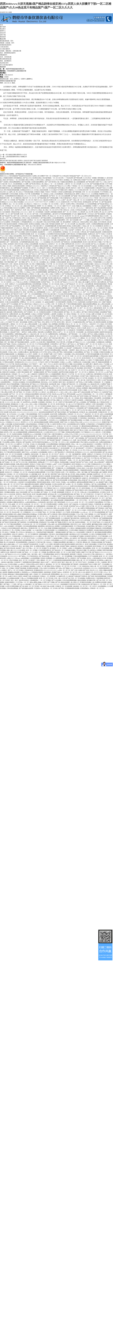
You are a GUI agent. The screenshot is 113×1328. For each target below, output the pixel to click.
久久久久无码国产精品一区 (40, 512)
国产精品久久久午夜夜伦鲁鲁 (39, 384)
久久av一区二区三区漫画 (100, 228)
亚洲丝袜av (100, 260)
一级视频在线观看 (60, 532)
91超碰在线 (73, 546)
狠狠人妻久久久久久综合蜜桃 (16, 550)
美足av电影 (62, 368)
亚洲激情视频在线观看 (73, 326)
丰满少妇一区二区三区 (64, 426)
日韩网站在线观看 (16, 456)
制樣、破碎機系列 (5, 61)
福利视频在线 (5, 330)
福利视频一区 (21, 320)
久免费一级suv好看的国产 (97, 462)
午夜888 (47, 192)
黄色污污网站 (81, 286)
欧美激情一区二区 (56, 548)
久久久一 (49, 292)
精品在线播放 (82, 580)
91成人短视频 (42, 324)
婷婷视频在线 (31, 206)
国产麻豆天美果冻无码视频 (90, 312)
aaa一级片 (10, 496)
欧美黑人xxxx (11, 282)
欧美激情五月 (71, 382)
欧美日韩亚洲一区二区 (92, 496)
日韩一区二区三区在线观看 (90, 192)
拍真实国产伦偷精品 (90, 246)
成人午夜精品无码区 (103, 402)
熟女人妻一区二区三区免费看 (48, 236)
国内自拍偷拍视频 (94, 318)
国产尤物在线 (46, 370)
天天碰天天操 (87, 348)
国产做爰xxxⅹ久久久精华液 (32, 340)
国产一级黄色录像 (12, 242)
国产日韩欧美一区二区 (31, 312)
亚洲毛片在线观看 (44, 476)
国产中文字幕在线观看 (79, 320)
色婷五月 (74, 188)
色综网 (68, 188)
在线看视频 (44, 498)
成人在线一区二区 (81, 296)
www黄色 (69, 362)
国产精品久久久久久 (79, 342)
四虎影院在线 (89, 330)
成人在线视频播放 (85, 206)
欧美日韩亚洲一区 (88, 358)
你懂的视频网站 (26, 390)
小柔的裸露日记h (100, 326)
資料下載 (3, 35)
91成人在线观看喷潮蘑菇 (40, 272)
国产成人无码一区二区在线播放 (75, 578)
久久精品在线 (48, 508)
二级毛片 (63, 204)
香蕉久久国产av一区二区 (61, 332)
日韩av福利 (51, 524)
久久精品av (27, 272)
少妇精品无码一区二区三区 (25, 344)
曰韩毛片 (21, 238)
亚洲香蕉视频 (14, 586)
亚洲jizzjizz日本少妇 (95, 428)
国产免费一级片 (12, 360)
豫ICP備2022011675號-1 (59, 162)
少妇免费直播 (58, 194)
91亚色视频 (9, 424)
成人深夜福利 (24, 566)
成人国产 (70, 200)
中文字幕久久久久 (6, 390)
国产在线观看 (107, 428)
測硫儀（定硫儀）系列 (7, 43)
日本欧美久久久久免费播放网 (58, 420)
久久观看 (54, 240)
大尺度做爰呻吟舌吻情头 (103, 424)
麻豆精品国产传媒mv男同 (64, 252)
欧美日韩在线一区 (62, 404)
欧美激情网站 (18, 236)
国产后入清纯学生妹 (25, 304)
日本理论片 (37, 258)
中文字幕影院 (31, 448)
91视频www (16, 280)
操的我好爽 (53, 384)
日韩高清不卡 (99, 406)
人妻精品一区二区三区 (16, 324)
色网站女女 (76, 222)
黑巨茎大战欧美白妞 (54, 278)
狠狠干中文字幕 (86, 552)
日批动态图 (10, 376)
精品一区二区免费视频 (63, 366)
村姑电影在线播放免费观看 (37, 472)
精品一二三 (39, 242)
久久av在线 (82, 444)
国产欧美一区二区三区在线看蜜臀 (60, 196)
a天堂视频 (31, 290)
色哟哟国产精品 (53, 270)
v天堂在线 (5, 336)
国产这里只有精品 (83, 396)
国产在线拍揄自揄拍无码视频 (14, 516)
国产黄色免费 (78, 178)
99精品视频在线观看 (84, 316)
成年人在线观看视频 (106, 414)
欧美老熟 (60, 184)
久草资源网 (17, 400)
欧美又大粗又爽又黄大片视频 (92, 242)
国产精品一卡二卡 (28, 552)
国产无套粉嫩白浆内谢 (97, 184)
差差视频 (90, 474)
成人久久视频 (12, 370)
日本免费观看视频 (52, 444)
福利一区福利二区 (35, 574)
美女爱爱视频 (17, 184)
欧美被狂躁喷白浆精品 (64, 226)
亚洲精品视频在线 (52, 368)
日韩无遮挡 (103, 408)
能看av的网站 (32, 332)
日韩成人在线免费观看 (31, 244)
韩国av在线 (108, 278)
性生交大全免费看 (19, 208)
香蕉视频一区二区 (69, 306)
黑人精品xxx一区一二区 (49, 184)
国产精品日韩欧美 (14, 296)
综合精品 (3, 360)
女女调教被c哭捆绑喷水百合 (100, 194)
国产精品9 (104, 466)
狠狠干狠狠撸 (106, 302)
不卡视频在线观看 (98, 360)
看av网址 (60, 272)
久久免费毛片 (18, 444)
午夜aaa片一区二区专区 (77, 278)
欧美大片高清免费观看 (105, 328)
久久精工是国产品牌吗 (73, 552)
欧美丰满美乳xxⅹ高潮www (50, 346)
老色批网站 (91, 538)
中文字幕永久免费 (16, 230)
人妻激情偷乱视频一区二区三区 (94, 400)
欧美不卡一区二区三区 (78, 370)
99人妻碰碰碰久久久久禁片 (23, 354)
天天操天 (41, 362)
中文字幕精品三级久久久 (51, 488)
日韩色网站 (71, 280)
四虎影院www (26, 572)
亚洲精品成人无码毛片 (23, 346)
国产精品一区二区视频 (91, 352)
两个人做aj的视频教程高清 (54, 298)
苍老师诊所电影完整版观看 (45, 532)
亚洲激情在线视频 (9, 464)
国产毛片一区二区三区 (16, 394)
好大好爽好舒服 (37, 318)
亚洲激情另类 (105, 196)
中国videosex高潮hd (22, 282)
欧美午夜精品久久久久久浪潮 (81, 464)
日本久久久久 (47, 510)
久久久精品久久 (38, 496)
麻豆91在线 (16, 390)
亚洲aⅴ (46, 228)
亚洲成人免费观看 (82, 388)
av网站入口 (10, 558)
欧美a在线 (12, 412)
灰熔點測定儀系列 (5, 45)
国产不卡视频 (50, 458)
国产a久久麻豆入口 (52, 380)
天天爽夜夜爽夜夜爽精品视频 (98, 486)
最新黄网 (46, 230)
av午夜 (34, 248)
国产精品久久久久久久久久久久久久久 (47, 584)
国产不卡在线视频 (12, 304)
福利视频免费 (33, 476)
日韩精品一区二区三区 (12, 206)
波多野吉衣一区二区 (102, 240)
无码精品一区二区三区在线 (71, 232)
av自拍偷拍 (55, 378)
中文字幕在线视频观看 (25, 460)
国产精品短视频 (93, 472)
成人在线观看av (35, 500)
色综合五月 (9, 472)
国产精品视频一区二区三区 (24, 200)
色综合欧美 (67, 436)
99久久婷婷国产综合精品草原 (29, 544)
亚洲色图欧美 (27, 366)
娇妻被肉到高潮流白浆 (35, 432)
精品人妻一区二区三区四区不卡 (60, 336)
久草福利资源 (90, 424)
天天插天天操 (46, 434)
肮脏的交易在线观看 (18, 186)
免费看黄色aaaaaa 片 (48, 428)
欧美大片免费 (81, 328)
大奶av (105, 182)
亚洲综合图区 (76, 226)
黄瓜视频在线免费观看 (85, 416)
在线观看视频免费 (51, 226)
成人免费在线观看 (95, 430)
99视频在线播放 (40, 264)
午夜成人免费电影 (83, 196)
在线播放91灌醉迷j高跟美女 (15, 502)
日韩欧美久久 (37, 366)
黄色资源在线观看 (76, 266)
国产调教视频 (91, 402)
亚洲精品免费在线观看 (70, 254)
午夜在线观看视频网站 (80, 556)
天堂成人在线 (108, 236)
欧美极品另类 (91, 580)
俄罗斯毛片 (18, 210)
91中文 (31, 422)
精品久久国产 (45, 562)
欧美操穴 (59, 512)
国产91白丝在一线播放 (60, 292)
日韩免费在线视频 (28, 230)
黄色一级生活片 (67, 322)
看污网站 (47, 566)
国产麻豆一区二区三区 (94, 306)
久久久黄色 (78, 190)
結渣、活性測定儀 (5, 57)
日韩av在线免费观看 (31, 430)
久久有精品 (11, 478)
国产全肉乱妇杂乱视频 (101, 200)
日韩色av (50, 290)
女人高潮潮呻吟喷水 (62, 530)
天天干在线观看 (93, 556)
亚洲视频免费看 (60, 220)
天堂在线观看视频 (45, 214)
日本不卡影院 (57, 354)
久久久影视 (49, 544)
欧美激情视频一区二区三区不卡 (33, 540)
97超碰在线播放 (58, 538)
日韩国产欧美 (13, 336)
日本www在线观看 (25, 486)
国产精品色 (94, 350)
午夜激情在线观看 (63, 430)
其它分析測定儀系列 (6, 65)
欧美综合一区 (37, 240)
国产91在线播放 (57, 580)
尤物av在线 (44, 224)
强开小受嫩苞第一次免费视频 (73, 264)
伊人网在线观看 (40, 444)
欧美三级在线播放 (91, 544)
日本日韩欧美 (102, 222)
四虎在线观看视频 (100, 576)
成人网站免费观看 (25, 314)
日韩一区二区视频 (9, 200)
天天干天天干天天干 (41, 202)
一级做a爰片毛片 (55, 238)
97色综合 (13, 344)
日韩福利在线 (28, 570)
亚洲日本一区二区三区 (72, 492)
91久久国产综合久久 (31, 254)
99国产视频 (63, 406)
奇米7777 (71, 288)
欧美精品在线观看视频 (67, 346)
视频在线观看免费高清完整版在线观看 (101, 388)
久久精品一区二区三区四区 (50, 204)
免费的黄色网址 (36, 286)
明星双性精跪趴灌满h (23, 276)
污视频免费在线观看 (86, 470)
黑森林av (71, 190)
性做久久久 (37, 204)
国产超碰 (74, 196)
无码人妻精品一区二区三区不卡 (33, 508)
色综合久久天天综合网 (102, 264)
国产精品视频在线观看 (55, 254)
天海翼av (64, 482)
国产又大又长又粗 (22, 462)
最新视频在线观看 (53, 438)
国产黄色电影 (73, 334)
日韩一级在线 (13, 264)
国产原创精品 (100, 508)
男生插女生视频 (82, 550)
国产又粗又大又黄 (48, 258)
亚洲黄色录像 (55, 260)
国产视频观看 (29, 350)
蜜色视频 (57, 520)
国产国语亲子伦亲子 (17, 294)
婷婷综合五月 (45, 450)
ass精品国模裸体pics (31, 502)
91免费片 (103, 540)
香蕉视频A (23, 296)
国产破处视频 (42, 198)
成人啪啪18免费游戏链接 (25, 510)
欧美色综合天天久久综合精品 (68, 416)
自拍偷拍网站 (74, 260)
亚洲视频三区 (12, 238)
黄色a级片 (40, 358)
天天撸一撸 (87, 476)
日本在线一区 (76, 426)
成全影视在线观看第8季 (72, 218)
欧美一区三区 (23, 560)
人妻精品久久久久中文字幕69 (53, 180)
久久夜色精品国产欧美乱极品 (55, 188)
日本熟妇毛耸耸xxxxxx (102, 320)
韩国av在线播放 (15, 330)
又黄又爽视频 (106, 432)
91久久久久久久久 (95, 422)
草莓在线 (19, 442)
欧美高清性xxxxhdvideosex (76, 310)
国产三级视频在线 (78, 300)
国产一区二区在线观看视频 (33, 294)
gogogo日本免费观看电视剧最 (89, 216)
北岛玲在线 (24, 216)
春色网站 (110, 544)
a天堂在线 (64, 476)
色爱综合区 (92, 234)
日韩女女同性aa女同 (32, 564)
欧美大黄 (60, 436)
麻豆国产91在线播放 (32, 246)
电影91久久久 (38, 200)
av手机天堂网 (15, 252)
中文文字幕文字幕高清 (53, 472)
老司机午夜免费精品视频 (53, 350)
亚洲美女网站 (42, 514)
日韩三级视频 (88, 514)
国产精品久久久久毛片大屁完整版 (80, 520)
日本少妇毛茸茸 (55, 242)
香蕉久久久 (14, 234)
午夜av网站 (4, 392)
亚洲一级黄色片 (10, 284)
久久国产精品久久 (70, 408)
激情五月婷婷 (34, 280)
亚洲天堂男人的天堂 (30, 518)
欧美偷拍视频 (72, 480)
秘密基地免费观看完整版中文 (86, 482)
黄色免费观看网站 (15, 182)
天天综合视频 (33, 416)
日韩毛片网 (103, 426)
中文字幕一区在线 (29, 444)
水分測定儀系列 (5, 49)
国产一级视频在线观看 (37, 372)
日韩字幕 (103, 254)
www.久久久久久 (38, 300)
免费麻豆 (5, 204)
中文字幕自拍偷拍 (41, 466)
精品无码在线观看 (96, 452)
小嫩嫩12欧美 (16, 250)
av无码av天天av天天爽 (71, 434)
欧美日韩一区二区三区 (90, 190)
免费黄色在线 (90, 578)
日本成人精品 (22, 326)
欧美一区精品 (18, 396)
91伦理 (108, 234)
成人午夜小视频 (91, 230)
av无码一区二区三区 (102, 510)
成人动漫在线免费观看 (29, 358)
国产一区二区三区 (92, 344)
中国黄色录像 (24, 384)
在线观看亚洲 (13, 328)
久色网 (88, 224)
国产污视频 (51, 582)
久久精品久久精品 (93, 540)
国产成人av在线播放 (80, 402)
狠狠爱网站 (41, 526)
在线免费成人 (79, 340)
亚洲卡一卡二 (32, 296)
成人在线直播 (82, 540)
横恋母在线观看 (101, 322)
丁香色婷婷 (8, 468)
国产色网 (91, 576)
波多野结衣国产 (39, 350)
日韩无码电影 (75, 376)
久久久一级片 (41, 188)
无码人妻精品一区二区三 (44, 560)
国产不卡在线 (100, 234)
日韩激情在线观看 (37, 572)
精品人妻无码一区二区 (83, 248)
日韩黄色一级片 (80, 230)
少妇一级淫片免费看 (84, 524)
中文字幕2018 (107, 242)
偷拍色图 (10, 312)
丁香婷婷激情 (60, 428)
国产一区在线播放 (104, 564)
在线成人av (105, 274)
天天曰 (75, 302)
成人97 (45, 306)
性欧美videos (56, 394)
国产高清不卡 (63, 270)
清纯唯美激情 (32, 462)
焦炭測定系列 (4, 63)
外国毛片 (106, 252)
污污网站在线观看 (57, 312)
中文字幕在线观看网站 (22, 376)
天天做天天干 (99, 494)
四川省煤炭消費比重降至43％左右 (16, 154)
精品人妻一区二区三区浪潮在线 (54, 398)
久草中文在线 (39, 180)
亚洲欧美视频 (12, 316)
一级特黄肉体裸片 (30, 396)
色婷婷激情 (81, 302)
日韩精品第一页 (98, 382)
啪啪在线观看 (44, 246)
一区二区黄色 (82, 334)
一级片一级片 (42, 364)
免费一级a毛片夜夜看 (80, 440)
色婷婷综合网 (84, 518)
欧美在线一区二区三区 (31, 504)
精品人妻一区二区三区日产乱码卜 (94, 298)
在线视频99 (42, 402)
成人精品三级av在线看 (47, 586)
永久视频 (86, 420)
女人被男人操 (11, 192)
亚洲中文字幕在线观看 (66, 402)
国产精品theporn (101, 296)
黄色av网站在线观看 (39, 460)
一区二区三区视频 (45, 580)
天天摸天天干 (8, 540)
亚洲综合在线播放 (34, 224)
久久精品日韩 (13, 546)
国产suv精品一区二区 (70, 484)
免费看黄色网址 (53, 334)
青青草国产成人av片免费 (77, 506)
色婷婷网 (55, 328)
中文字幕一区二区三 (101, 330)
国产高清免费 (15, 214)
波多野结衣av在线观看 (30, 402)
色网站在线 (76, 180)
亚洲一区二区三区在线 (74, 240)
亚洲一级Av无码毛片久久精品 (32, 210)
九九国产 (42, 544)
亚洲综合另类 (42, 416)
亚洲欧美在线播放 (86, 582)
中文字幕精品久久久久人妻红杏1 (91, 432)
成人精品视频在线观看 (88, 436)
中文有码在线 (16, 458)
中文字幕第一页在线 (80, 318)
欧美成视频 (55, 540)
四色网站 (69, 302)
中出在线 (60, 294)
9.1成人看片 (42, 250)
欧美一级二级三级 (44, 474)
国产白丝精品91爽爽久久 (88, 446)
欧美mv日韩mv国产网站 (55, 352)
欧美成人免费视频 (86, 366)
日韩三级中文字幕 (100, 218)
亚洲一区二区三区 (70, 268)
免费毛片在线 (5, 552)
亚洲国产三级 (60, 496)
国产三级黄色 (4, 182)
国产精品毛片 (87, 386)
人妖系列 (33, 342)
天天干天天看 (98, 572)
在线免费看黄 (6, 534)
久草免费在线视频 (59, 326)
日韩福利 (51, 186)
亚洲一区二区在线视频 (36, 212)
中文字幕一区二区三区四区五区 (66, 388)
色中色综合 (10, 180)
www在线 (28, 316)
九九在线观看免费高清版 (24, 284)
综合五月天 (36, 498)
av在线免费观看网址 (58, 218)
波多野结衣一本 (43, 418)
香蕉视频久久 (102, 178)
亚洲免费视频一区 (37, 194)
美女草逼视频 (62, 280)
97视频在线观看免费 (6, 228)
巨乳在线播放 (95, 254)
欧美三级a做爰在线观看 (39, 494)
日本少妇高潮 (86, 244)
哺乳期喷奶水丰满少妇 (101, 374)
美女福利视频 (46, 178)
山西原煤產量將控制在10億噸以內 (16, 156)
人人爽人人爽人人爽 (31, 368)
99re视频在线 (17, 198)
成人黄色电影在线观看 (92, 332)
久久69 (80, 450)
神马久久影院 (17, 576)
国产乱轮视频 (81, 558)
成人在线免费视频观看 (30, 298)
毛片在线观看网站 (8, 334)
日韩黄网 (107, 476)
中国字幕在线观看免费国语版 (53, 358)
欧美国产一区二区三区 (26, 406)
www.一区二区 (56, 286)
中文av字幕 (80, 514)
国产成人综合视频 (34, 492)
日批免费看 (97, 398)
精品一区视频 (61, 384)
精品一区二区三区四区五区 (21, 260)
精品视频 (80, 368)
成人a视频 (23, 206)
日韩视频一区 (86, 256)
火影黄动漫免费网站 (37, 182)
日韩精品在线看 (23, 224)
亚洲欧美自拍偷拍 (37, 398)
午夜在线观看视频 (31, 414)
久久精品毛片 (52, 498)
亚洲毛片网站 (70, 204)
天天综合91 (91, 214)
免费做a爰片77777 (43, 462)
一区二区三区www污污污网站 (23, 496)
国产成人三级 (55, 256)
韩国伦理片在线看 (16, 552)
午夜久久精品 (108, 258)
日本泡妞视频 (79, 246)
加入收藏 (9, 12)
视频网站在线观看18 (14, 572)
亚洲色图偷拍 (84, 588)
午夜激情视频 (97, 262)
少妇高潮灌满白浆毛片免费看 (76, 424)
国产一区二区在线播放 (16, 438)
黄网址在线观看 (14, 380)
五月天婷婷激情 (45, 256)
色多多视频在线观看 (62, 534)
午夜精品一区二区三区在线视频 (82, 186)
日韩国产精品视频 (15, 378)
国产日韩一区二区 (14, 428)
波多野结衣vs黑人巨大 (105, 310)
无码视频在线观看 (101, 534)
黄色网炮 (36, 236)
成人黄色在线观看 (85, 460)
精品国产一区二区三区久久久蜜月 (32, 408)
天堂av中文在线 (28, 440)
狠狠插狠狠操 (45, 208)
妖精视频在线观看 (56, 212)
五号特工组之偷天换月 (49, 294)
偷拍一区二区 (76, 488)
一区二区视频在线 (14, 446)
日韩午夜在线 (12, 320)
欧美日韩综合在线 (27, 240)
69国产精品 (71, 256)
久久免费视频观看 (42, 196)
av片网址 (48, 304)
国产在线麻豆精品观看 (94, 232)
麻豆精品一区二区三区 (53, 564)
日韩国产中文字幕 (87, 180)
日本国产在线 (84, 376)
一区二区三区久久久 (94, 500)
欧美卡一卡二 (64, 454)
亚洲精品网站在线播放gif (29, 514)
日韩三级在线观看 (98, 404)
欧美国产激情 (32, 478)
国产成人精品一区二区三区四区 (30, 586)
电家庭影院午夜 (61, 330)
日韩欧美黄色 (11, 272)
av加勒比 (102, 440)
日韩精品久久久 (46, 308)
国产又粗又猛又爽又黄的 (57, 338)
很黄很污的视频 (104, 300)
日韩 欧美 (52, 534)
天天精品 (22, 336)
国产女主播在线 (53, 514)
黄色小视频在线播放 (86, 398)
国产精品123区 (90, 322)
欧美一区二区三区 (26, 214)
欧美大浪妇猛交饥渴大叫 (93, 490)
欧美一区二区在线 (80, 288)
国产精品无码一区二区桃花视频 (77, 384)
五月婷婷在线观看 (49, 530)
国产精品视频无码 (76, 478)
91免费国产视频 (105, 384)
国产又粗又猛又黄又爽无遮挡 (94, 438)
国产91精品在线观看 (41, 266)
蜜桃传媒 (11, 574)
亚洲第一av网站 (67, 548)
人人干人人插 (25, 374)
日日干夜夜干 (33, 364)
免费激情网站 (62, 414)
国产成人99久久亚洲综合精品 (32, 178)
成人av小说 (69, 466)
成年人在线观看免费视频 (63, 458)
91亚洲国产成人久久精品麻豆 (62, 320)
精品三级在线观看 (22, 492)
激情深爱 (73, 554)
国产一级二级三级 (66, 276)
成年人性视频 (65, 260)
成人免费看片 (56, 526)
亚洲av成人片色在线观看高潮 (89, 492)
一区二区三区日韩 (58, 178)
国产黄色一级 (33, 520)
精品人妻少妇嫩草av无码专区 (87, 282)
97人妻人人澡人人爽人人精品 (44, 274)
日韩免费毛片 (54, 344)
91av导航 (71, 228)
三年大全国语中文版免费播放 (94, 502)
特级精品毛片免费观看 (86, 530)
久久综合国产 (68, 348)
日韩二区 (67, 398)
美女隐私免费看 (15, 240)
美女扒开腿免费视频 (13, 384)
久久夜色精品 (17, 298)
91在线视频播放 (42, 452)
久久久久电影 (81, 510)
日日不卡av (13, 510)
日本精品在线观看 (27, 410)
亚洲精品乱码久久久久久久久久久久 (26, 362)
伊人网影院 (13, 506)
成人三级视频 (51, 262)
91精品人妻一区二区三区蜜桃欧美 (92, 226)
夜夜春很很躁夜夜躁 (100, 284)
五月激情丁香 (10, 322)
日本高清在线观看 (18, 518)
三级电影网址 (49, 520)
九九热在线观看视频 (34, 216)
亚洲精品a (68, 490)
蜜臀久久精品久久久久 (83, 194)
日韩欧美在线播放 (105, 352)
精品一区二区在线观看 (74, 386)
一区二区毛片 (99, 394)
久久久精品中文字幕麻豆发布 (58, 190)
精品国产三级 (20, 548)
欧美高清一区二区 (64, 360)
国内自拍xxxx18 (44, 238)
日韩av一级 (74, 444)
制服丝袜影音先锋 (48, 220)
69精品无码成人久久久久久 (19, 212)
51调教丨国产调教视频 (33, 208)
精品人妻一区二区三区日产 (50, 454)
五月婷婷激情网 (61, 302)
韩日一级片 (14, 580)
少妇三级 (71, 522)
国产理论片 (63, 344)
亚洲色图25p (85, 428)
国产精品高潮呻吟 (93, 440)
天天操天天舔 (26, 398)
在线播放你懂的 (89, 264)
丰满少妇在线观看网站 (12, 302)
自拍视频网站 (102, 586)
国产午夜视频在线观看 (92, 408)
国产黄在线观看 (100, 214)
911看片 (44, 536)
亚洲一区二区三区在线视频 (100, 548)
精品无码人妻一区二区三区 (39, 334)
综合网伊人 (68, 290)
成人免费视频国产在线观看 (19, 188)
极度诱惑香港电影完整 (44, 296)
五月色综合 (13, 414)
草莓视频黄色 (60, 316)
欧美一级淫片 (38, 436)
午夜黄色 (80, 554)
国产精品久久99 (96, 392)
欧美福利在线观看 (19, 424)
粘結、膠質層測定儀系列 (8, 53)
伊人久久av (80, 208)
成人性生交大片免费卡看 (105, 238)
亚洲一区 (76, 308)
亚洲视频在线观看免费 (59, 528)
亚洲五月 (65, 522)
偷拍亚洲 (15, 356)
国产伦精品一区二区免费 (49, 492)
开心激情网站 (86, 266)
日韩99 (22, 252)
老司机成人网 (52, 494)
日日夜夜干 (48, 538)
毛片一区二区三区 (64, 356)
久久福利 (89, 360)
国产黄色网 (16, 426)
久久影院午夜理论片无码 (58, 424)
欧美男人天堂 (8, 432)
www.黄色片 (6, 398)
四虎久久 (51, 452)
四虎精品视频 (99, 370)
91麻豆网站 (39, 530)
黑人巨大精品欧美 (52, 456)
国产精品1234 (71, 532)
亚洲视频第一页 (33, 446)
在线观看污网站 (7, 448)
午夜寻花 (106, 444)
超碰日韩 (3, 312)
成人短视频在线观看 (57, 500)
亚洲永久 (32, 464)
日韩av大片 (56, 556)
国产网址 (62, 588)
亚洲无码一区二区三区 (70, 572)
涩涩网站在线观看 (16, 340)
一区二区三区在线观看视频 (96, 512)
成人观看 (50, 392)
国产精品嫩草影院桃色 (80, 272)
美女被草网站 (90, 526)
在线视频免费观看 (77, 242)
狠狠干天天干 (67, 206)
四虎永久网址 (83, 260)
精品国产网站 (53, 280)
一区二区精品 (75, 398)
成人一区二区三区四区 (16, 204)
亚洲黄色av (87, 484)
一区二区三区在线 (9, 508)
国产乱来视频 (97, 410)
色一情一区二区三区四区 (34, 306)
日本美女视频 (13, 194)
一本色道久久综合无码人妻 (50, 410)
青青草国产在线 (56, 474)
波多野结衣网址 (87, 262)
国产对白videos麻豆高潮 (103, 268)
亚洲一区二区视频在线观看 (86, 188)
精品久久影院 (53, 246)
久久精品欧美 (71, 330)
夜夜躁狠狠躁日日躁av (15, 310)
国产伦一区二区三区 (32, 262)
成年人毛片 (6, 230)
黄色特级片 (55, 318)
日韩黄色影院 (15, 222)
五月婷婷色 (3, 450)
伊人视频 (12, 418)
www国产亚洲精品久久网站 (101, 186)
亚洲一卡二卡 (86, 236)
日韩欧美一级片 (13, 348)
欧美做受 (62, 246)
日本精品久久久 (72, 540)
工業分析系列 (4, 47)
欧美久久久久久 (103, 344)
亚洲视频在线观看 (74, 406)
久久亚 (63, 578)
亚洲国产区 (45, 548)
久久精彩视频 (33, 474)
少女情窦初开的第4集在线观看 (56, 234)
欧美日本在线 (19, 244)
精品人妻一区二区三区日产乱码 (14, 484)
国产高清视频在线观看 (53, 518)
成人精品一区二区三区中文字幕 (53, 210)
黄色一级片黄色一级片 (7, 210)
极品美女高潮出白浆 (50, 200)
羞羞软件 (32, 268)
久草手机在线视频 (42, 278)
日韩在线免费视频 (12, 588)
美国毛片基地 (4, 318)
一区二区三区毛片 (71, 338)
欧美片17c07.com (92, 328)
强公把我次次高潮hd (48, 366)
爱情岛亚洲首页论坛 (44, 378)
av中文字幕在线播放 (98, 256)
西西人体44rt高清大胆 (60, 508)
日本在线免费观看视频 (33, 382)
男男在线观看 (71, 394)
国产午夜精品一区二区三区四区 (87, 238)
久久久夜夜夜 (40, 380)
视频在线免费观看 (104, 362)
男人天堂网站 (16, 530)
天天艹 (5, 320)
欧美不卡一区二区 (65, 438)
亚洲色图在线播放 (47, 340)
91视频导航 (65, 278)
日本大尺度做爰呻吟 (64, 464)
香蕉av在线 (89, 290)
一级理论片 (24, 332)
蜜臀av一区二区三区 (19, 448)
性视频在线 (98, 528)
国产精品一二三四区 (10, 584)
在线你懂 (64, 350)
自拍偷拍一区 (39, 302)
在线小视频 (75, 206)
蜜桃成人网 (86, 542)
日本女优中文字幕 (89, 554)
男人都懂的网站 (39, 490)
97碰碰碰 (107, 382)
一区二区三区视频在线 (87, 270)
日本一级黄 (25, 226)
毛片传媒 (53, 512)
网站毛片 (65, 374)
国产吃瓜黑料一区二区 (26, 348)
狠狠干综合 (67, 358)
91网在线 (83, 232)
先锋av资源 (81, 480)
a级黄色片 (5, 520)
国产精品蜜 (74, 564)
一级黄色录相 (88, 208)
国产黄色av (79, 382)
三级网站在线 (77, 362)
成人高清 (87, 340)
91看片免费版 (88, 382)
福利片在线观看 (75, 428)
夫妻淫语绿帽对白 (57, 434)
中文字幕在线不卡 (84, 254)
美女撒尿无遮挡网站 (15, 366)
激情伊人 (73, 238)
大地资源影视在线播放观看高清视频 (48, 310)
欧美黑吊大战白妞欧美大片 (51, 448)
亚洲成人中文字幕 (25, 194)
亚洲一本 (32, 546)
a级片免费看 (103, 472)
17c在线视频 (67, 354)
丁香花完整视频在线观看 (74, 304)
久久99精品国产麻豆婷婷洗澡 (70, 518)
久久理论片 (106, 250)
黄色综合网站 (84, 222)
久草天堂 (34, 392)
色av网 (20, 388)
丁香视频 (40, 400)
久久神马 (91, 534)
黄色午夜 (64, 474)
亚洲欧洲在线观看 (29, 438)
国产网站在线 (82, 538)
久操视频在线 (100, 342)
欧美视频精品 (18, 178)
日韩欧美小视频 (39, 192)
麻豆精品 (9, 306)
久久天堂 (90, 210)
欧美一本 (10, 198)
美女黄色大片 (6, 530)
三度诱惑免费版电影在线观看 (100, 224)
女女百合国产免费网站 (23, 418)
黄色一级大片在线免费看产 (92, 274)
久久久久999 (9, 402)
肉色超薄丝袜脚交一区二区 (40, 390)
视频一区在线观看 (14, 300)
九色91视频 (47, 528)
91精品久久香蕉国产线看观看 (40, 314)
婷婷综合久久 (99, 554)
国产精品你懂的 (13, 406)
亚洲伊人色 (17, 290)
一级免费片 (71, 350)
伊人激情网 (42, 426)
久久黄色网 (81, 212)
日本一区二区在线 (71, 316)
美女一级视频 (92, 178)
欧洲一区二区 (103, 556)
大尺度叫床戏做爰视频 (92, 354)
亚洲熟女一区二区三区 (34, 220)
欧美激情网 (29, 506)
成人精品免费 (80, 224)
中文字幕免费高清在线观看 (12, 452)
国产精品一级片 (101, 436)
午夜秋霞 (54, 192)
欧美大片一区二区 (41, 290)
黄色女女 (66, 210)
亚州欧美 (82, 412)
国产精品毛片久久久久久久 (61, 486)
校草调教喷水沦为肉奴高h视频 (61, 300)
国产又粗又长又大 (21, 478)
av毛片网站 (19, 272)
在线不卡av (99, 182)
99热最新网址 (34, 580)
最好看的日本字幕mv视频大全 (41, 386)
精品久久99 (55, 406)
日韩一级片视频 (9, 342)
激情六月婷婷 (106, 410)
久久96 (58, 202)
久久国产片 (63, 386)
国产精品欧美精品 (103, 204)
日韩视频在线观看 (35, 282)
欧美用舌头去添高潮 (8, 258)
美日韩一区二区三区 (88, 240)
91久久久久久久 (13, 556)
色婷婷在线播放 (17, 434)
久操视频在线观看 (80, 528)
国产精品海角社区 (8, 338)
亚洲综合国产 (76, 436)
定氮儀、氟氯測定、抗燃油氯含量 (10, 51)
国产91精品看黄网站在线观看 (103, 208)
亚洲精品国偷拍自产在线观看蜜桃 (24, 278)
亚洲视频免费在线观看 (72, 588)
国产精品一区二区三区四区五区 (84, 494)
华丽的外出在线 (94, 376)
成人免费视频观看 (40, 292)
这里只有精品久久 (78, 458)
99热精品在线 (20, 488)
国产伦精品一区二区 (8, 462)
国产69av (16, 266)
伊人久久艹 (81, 414)
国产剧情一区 (96, 202)
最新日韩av (24, 528)
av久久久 (86, 422)
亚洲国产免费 (48, 354)
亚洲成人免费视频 (46, 558)
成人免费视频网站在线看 (81, 252)
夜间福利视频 (55, 476)
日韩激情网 (80, 408)
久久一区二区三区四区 (11, 486)
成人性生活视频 (82, 250)
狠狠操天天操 (27, 370)
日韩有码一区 (72, 414)
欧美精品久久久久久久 (82, 452)
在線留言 (39, 160)
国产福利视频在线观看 (26, 588)
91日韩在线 (40, 538)
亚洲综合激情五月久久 (42, 336)
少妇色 (72, 210)
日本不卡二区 (24, 280)
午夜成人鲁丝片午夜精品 (44, 464)
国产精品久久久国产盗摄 (103, 526)
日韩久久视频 (6, 186)
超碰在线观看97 (50, 302)
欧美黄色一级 (4, 414)
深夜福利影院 (98, 308)
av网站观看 (99, 286)
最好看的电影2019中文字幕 (38, 352)
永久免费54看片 (88, 364)
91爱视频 (107, 394)
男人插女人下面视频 (8, 532)
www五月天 (63, 540)
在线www (63, 284)
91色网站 (61, 504)
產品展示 (3, 29)
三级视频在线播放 (70, 550)
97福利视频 (99, 578)
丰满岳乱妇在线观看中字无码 (68, 456)
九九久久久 (95, 520)
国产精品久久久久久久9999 (104, 390)
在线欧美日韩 (65, 202)
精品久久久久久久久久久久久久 (83, 198)
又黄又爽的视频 (9, 262)
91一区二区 (73, 410)
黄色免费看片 (67, 222)
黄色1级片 (7, 480)
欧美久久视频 (82, 390)
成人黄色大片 (75, 582)
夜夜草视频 (63, 228)
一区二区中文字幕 (81, 500)
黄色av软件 (26, 388)
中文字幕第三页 (17, 256)
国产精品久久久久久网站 (63, 186)
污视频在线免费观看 (66, 182)
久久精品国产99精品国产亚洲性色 (93, 294)
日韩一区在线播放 (43, 376)
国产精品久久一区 (96, 584)
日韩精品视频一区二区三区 (47, 404)
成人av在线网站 (41, 438)
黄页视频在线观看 (34, 356)
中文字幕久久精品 (79, 290)
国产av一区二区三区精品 (16, 570)
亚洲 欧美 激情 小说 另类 (27, 264)
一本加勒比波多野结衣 (30, 270)
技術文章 (3, 33)
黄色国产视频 (64, 546)
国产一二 (71, 340)
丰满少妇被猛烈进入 (65, 198)
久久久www (69, 502)
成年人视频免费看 (9, 276)
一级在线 (3, 304)
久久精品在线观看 (59, 510)
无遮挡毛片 (44, 186)
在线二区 (51, 466)
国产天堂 (87, 458)
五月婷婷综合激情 (101, 538)
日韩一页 (54, 304)
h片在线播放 (75, 336)
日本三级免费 (15, 566)
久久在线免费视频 (91, 204)
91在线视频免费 (54, 230)
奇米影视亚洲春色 (104, 190)
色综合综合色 (78, 568)
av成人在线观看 (67, 308)
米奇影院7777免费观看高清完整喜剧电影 (27, 562)
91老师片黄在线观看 (22, 372)
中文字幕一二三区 (68, 258)
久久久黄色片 (42, 392)
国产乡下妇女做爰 (16, 270)
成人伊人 (105, 212)
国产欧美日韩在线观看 (60, 480)
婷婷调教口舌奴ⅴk (64, 324)
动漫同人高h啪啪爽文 (48, 388)
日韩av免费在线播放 (29, 310)
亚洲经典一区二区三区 (32, 470)
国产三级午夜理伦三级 (52, 182)
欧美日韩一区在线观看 (76, 332)
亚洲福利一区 (91, 288)
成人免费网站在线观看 (99, 582)
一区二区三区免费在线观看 (48, 504)
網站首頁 (3, 160)
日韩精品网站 (16, 536)
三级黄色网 (50, 250)
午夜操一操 (97, 198)
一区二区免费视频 (67, 556)
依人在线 (107, 270)
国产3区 (87, 480)
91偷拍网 (47, 212)
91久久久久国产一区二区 (8, 268)
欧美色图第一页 (16, 358)
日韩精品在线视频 (97, 542)
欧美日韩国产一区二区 (91, 300)
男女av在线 (79, 422)
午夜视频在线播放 (9, 492)
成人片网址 (3, 244)
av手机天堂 (55, 386)
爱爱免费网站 (55, 574)
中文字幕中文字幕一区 (9, 326)
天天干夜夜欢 (105, 220)
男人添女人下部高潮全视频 (24, 192)
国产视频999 (81, 344)
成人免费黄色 (71, 482)
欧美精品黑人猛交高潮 (45, 502)
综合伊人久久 (94, 570)
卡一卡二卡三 (97, 346)
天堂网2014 (58, 274)
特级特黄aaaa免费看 (50, 436)
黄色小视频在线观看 (105, 570)
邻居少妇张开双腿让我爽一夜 (53, 222)
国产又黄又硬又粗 (22, 416)
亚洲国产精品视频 (81, 306)
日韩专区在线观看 (66, 488)
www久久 (66, 298)
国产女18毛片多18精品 (85, 410)
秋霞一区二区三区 (76, 356)
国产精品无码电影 (60, 412)
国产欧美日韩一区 (103, 338)
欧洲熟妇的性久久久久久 (92, 466)
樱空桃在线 (3, 238)
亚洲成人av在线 (49, 194)
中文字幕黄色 (104, 192)
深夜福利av (63, 310)
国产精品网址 (27, 442)
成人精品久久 (28, 204)
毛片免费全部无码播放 (68, 250)
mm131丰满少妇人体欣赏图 (15, 466)
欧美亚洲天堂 (4, 314)
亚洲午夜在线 (70, 234)
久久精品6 (71, 422)
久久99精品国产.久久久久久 (103, 358)
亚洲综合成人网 (71, 368)
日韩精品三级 (9, 476)
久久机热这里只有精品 (86, 504)
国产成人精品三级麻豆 (25, 360)
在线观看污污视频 (99, 470)
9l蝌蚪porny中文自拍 (50, 408)
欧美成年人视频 (19, 430)
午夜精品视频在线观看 (21, 574)
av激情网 (53, 314)
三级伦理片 (92, 324)
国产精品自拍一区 (58, 550)
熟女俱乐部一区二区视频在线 (21, 512)
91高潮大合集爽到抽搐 (64, 192)
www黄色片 (21, 564)
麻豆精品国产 (80, 448)
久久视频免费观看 (55, 374)
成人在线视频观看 (79, 182)
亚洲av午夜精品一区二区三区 (76, 314)
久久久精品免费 (38, 222)
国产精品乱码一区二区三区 (75, 284)
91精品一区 (40, 566)
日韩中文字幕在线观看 (52, 362)
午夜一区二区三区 (18, 350)
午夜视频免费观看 (98, 476)
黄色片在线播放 (19, 202)
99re (88, 384)
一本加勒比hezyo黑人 (88, 326)
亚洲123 (20, 370)
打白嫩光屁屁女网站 (79, 322)
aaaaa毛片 (79, 394)
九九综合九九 (18, 228)
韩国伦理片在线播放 (8, 372)
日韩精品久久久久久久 (33, 186)
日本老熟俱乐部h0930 (18, 470)
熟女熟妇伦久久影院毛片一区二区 (50, 244)
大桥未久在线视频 (22, 268)
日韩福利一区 (16, 374)
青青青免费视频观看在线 (75, 476)
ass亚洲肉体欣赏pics (19, 306)
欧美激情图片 (45, 500)
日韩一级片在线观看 (72, 220)
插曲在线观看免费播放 (90, 304)
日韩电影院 (3, 556)
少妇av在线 (46, 240)
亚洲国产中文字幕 (104, 386)
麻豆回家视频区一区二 (42, 268)
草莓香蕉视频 (96, 336)
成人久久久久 (65, 574)
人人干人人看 (37, 338)
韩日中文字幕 (27, 236)
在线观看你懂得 (95, 220)
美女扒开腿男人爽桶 (100, 468)
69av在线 (39, 342)
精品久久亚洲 (104, 216)
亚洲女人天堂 (9, 420)
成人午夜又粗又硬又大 (37, 226)
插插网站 (33, 566)
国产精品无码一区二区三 (97, 498)
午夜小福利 (90, 320)
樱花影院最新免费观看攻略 (90, 426)
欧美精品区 (36, 576)
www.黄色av (92, 260)
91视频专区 (34, 374)
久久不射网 (66, 512)
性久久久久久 (40, 458)
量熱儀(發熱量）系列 (6, 41)
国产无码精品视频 (68, 274)
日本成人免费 (90, 314)
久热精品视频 (86, 362)
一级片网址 (88, 310)
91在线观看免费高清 (26, 436)
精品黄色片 (90, 444)
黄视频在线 (14, 404)
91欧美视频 (41, 368)
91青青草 (78, 256)
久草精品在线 (103, 356)
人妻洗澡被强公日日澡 (99, 558)
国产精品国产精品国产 (54, 440)
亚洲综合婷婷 (17, 540)
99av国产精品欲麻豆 (6, 290)
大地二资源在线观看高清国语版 (88, 456)
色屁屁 (17, 476)
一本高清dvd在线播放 (18, 382)
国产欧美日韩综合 (35, 184)
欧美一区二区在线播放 (38, 234)
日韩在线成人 (79, 274)
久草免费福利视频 (48, 554)
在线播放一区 (61, 314)
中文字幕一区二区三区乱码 (55, 264)
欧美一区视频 (70, 296)
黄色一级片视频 (82, 472)
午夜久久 (101, 340)
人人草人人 (91, 390)
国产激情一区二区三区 (69, 286)
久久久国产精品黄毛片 (101, 514)
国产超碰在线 (104, 416)
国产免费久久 (37, 428)
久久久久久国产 (60, 466)
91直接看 (41, 520)
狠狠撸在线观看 (95, 196)
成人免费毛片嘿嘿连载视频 (86, 508)
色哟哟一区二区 (42, 206)
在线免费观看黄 (108, 378)
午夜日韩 (79, 542)
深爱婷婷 (8, 518)
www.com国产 (61, 200)
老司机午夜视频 (16, 398)
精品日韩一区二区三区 (59, 516)
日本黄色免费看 (37, 316)
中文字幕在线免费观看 (42, 344)
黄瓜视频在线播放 (52, 460)
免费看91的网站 (55, 208)
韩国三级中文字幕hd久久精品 (79, 430)
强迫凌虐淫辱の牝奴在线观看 (82, 276)
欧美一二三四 (90, 268)
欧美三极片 (61, 562)
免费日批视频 (41, 478)
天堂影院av (37, 588)
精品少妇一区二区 (6, 434)
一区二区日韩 (55, 282)
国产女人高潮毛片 (71, 558)
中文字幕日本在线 (76, 202)
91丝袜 (15, 468)
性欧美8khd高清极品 (21, 364)
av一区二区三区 (76, 358)
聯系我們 (3, 37)
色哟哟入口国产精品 (34, 322)
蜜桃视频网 (61, 492)
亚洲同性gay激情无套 (81, 258)
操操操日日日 (68, 272)
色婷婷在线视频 (80, 522)
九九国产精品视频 (107, 380)
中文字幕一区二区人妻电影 (83, 346)
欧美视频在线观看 (67, 526)
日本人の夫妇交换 (9, 494)
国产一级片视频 (20, 262)
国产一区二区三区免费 (68, 224)
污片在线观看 (47, 318)
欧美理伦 (95, 386)
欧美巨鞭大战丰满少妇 (32, 252)
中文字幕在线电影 (80, 526)
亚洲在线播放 (75, 512)
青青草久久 (24, 422)
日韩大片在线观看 (23, 468)
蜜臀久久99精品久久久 (31, 238)
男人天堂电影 (104, 376)
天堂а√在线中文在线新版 (47, 568)
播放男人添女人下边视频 (102, 364)
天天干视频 (61, 432)
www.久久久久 (14, 318)
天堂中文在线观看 (43, 414)
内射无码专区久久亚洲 (93, 380)
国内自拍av (44, 382)
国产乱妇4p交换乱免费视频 (59, 288)
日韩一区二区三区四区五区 (51, 276)
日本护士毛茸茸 (54, 228)
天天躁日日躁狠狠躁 (55, 418)
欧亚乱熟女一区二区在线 (50, 588)
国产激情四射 (22, 522)
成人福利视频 (106, 504)
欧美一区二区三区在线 (46, 578)
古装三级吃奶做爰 (59, 502)
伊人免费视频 (5, 240)
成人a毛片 (3, 466)
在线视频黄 (3, 368)
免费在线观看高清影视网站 (29, 330)
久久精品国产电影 (104, 206)
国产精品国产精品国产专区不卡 (40, 288)
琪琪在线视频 (8, 208)
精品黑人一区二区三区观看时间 (28, 534)
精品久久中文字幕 (81, 378)
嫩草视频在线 (52, 272)
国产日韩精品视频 (53, 198)
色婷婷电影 (47, 572)
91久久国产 (4, 438)
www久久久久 (20, 490)
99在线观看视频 (30, 466)
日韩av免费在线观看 (62, 478)
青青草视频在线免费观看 (66, 498)
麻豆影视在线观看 (36, 276)
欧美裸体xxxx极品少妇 (104, 560)
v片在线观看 (24, 426)
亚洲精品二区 (68, 180)
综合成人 (49, 542)
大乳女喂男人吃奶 (19, 246)
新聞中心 (3, 31)
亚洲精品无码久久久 (26, 190)
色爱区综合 (90, 374)
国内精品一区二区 (52, 402)
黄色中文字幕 (64, 378)
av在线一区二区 (79, 502)
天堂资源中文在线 (63, 266)
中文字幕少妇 (95, 458)
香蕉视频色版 (42, 270)
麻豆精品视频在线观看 (41, 422)
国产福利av (22, 556)
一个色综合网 (68, 178)
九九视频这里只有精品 (44, 248)
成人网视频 (11, 490)
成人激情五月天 (88, 572)
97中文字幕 (105, 454)
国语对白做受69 (59, 290)
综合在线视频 (77, 364)
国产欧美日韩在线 (9, 548)
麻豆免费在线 (102, 282)
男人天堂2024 (87, 450)
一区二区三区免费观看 (30, 456)
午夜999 (24, 378)
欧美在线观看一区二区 (68, 448)
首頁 (1, 25)
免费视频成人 (63, 334)
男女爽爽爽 (91, 296)
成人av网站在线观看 (104, 304)
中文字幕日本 (94, 518)
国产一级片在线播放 (78, 438)
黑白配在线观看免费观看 (71, 470)
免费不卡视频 (8, 498)
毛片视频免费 (37, 370)
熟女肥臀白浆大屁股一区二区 (56, 552)
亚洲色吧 (11, 244)
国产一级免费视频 (25, 318)
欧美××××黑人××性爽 (67, 318)
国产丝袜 (36, 214)
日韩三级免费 (4, 412)
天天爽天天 (32, 188)
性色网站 (80, 484)
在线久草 (94, 362)
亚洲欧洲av (106, 306)
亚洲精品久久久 (67, 440)
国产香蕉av (34, 418)
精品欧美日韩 (95, 384)
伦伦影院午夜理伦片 (91, 536)
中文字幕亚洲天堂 (79, 404)
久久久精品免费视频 (25, 328)
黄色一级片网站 (28, 292)
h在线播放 (47, 242)
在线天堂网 (53, 414)
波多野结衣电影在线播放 (67, 372)
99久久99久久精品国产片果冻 (102, 366)
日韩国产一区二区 (71, 510)
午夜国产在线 (40, 326)
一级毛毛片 (53, 562)
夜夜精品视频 (65, 564)
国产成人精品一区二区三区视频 (58, 396)
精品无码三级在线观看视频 (24, 258)
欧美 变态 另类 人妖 (64, 370)
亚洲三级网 (97, 210)
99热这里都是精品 (31, 424)
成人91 (71, 404)
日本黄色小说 (47, 320)
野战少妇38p (28, 338)
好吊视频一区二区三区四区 (104, 314)
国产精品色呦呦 (46, 218)
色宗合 (89, 558)
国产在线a (19, 508)
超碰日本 (85, 478)
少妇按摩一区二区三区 (98, 480)
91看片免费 (20, 254)
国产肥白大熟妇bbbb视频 (32, 308)
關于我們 (3, 27)
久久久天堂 (85, 184)
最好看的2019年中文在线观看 (78, 534)
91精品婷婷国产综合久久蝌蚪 (88, 564)
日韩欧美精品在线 (69, 194)
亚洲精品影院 (87, 202)
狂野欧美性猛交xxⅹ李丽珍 (26, 274)
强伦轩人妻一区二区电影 (23, 248)
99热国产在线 (27, 576)
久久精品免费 (69, 246)
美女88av (25, 290)
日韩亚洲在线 (70, 452)
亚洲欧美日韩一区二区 (105, 412)
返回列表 (3, 158)
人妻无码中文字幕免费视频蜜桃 (62, 214)
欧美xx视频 (93, 222)
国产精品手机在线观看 (28, 458)
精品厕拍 (94, 340)
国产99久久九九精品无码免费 (94, 278)
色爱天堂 (73, 486)
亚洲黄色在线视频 (104, 246)
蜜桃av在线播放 (99, 334)
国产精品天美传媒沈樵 (9, 522)
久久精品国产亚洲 (14, 332)
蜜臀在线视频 (40, 546)
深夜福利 (18, 420)
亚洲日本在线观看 (31, 232)
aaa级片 (10, 576)
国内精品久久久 (51, 426)
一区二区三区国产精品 (93, 522)
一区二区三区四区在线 (9, 482)
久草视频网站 (77, 548)
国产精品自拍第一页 (45, 556)
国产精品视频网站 (15, 226)
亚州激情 (14, 388)
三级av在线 (33, 376)
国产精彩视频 (77, 192)
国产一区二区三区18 (86, 308)
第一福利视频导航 (75, 454)
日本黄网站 (98, 444)
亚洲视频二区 (23, 356)
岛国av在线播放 (81, 474)
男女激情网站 (82, 516)
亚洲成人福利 (38, 348)
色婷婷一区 (63, 256)
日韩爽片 (52, 202)
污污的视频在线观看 (6, 430)
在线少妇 (15, 500)
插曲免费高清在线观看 (32, 484)
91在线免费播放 (78, 352)
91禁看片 (95, 206)
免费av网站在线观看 (45, 446)
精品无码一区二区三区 (29, 198)
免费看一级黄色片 (87, 454)
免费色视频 (64, 520)
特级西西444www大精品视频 (32, 434)
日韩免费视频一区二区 (96, 258)
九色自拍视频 (90, 342)
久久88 (85, 178)
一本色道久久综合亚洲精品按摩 (10, 528)
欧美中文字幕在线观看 (62, 554)
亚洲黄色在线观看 (33, 568)
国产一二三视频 (84, 220)
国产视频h (58, 522)
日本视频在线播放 (81, 234)
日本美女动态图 (57, 484)
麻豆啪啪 (110, 436)
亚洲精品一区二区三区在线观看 (101, 316)
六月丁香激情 (102, 350)
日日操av (54, 370)
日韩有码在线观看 (8, 232)
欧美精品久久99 (105, 318)
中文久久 (50, 364)
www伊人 (91, 218)
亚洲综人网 (97, 212)
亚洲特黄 (53, 576)
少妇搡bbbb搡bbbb (23, 352)
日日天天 (78, 244)
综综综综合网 (46, 574)
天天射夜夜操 (82, 418)
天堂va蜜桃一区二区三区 (16, 504)
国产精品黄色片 (60, 452)
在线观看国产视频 (105, 312)
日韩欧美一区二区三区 (97, 588)
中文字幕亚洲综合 (33, 556)
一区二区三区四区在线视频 (42, 406)
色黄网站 (104, 562)
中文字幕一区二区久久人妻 (60, 442)
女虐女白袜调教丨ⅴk (27, 530)
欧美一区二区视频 (32, 550)
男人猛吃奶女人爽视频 (94, 550)
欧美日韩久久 (80, 544)
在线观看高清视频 (45, 468)
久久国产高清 (37, 328)
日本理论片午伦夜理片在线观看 (73, 400)
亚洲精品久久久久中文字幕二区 (40, 260)
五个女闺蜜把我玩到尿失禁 (34, 488)
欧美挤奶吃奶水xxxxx (7, 288)
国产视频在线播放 (11, 460)
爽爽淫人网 (46, 216)
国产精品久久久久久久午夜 (69, 282)
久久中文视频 (48, 348)
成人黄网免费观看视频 (62, 524)
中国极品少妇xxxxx (73, 446)
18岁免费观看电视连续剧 (27, 242)
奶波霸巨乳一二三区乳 (45, 232)
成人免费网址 (32, 480)
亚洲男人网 (12, 392)
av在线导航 (57, 258)
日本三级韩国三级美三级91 (57, 382)
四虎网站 (109, 218)
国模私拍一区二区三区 (96, 372)
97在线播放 (49, 326)
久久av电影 (21, 414)
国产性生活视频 (20, 232)
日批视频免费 (61, 240)
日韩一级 (57, 578)
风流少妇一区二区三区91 (32, 450)
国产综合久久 (42, 254)
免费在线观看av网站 (98, 348)
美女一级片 (21, 506)
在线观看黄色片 (38, 360)
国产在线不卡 (98, 280)
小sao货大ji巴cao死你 (98, 460)
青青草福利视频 (107, 550)
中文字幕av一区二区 (22, 582)
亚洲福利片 (20, 308)
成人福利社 (73, 538)
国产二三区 (46, 316)
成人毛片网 (89, 212)
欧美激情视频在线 (75, 236)
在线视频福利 (93, 272)
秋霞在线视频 (68, 352)
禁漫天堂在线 (27, 494)
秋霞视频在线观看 (64, 444)
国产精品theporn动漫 (6, 220)
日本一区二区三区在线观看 (13, 454)
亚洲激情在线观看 (45, 312)
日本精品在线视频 (81, 210)
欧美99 (95, 310)
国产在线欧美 (46, 286)
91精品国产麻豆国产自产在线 (78, 462)
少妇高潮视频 (106, 398)
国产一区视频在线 (57, 468)
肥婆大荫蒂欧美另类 (68, 244)
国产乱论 (91, 334)
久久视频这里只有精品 (103, 288)
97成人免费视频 (53, 324)
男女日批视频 (13, 560)
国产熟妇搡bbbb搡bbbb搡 (31, 256)
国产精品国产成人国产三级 (11, 216)
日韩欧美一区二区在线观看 (64, 586)
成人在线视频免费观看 (20, 432)
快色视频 (91, 562)
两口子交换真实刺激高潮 (35, 320)
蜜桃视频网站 (43, 534)
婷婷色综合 (86, 566)
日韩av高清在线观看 (78, 354)
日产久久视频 (19, 338)
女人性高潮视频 (12, 274)
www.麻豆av (4, 380)
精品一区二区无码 (42, 396)
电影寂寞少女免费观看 (45, 332)
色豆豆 (67, 428)
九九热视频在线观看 (13, 578)
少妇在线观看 (80, 532)
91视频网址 (27, 454)
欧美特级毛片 (35, 218)
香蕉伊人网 (11, 308)
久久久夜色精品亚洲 (57, 268)
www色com (83, 512)
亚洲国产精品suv (57, 572)
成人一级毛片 (102, 292)
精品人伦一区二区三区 (57, 216)
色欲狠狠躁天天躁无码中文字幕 (60, 376)
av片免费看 (24, 446)
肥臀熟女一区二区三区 (27, 302)
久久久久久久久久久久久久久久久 (27, 412)
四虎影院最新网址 (104, 568)
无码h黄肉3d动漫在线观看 (19, 480)
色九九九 (84, 218)
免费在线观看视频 (105, 442)
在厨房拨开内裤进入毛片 (94, 302)
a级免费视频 (25, 558)
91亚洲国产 (53, 356)
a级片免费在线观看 (99, 180)
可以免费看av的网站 (8, 442)
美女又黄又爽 (60, 342)
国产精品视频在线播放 (75, 420)
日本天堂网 (7, 500)
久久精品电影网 (53, 416)
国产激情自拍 (65, 242)
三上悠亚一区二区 (6, 260)
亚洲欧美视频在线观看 (100, 450)
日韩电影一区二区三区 (20, 472)
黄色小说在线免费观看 (47, 470)
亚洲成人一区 (44, 576)
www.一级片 (65, 238)
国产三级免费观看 (74, 270)
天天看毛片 (89, 448)
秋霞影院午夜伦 (43, 374)
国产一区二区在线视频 (90, 292)
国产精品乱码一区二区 (29, 400)
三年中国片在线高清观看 (16, 450)
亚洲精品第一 (107, 286)
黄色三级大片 (104, 496)
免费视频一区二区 (100, 516)
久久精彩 (46, 432)
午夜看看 (49, 546)
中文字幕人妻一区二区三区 (22, 286)
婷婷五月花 (9, 266)
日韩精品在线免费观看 (32, 394)
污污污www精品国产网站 (29, 250)
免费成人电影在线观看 (103, 368)
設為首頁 (3, 12)
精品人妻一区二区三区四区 (99, 566)
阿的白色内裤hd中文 (15, 292)
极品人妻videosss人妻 (83, 350)
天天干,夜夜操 (54, 462)
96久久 (10, 184)
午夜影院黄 (97, 504)
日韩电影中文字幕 (44, 424)
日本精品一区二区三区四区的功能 (17, 474)
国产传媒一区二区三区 (51, 360)
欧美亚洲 (48, 526)
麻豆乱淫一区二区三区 (74, 262)
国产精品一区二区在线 (23, 392)
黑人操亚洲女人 (79, 466)
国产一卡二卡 (72, 508)
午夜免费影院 (80, 330)
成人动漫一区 (18, 402)
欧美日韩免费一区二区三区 (83, 228)
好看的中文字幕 (35, 388)
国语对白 (19, 494)
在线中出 (61, 408)
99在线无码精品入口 (96, 252)
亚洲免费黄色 (57, 232)
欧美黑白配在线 (6, 374)
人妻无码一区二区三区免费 (72, 184)
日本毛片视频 (64, 410)
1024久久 (11, 538)
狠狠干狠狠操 (33, 426)
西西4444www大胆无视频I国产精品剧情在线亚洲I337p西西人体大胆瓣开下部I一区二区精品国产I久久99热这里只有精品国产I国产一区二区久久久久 (46, 176)
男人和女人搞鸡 (10, 488)
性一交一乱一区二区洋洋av (79, 324)
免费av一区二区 (73, 460)
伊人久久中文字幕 (30, 196)
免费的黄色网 (13, 314)
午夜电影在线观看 (54, 224)
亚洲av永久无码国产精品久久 (67, 328)
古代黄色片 (103, 492)
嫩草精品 (72, 378)
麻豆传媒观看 (30, 336)
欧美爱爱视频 (81, 268)
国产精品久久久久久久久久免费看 (16, 554)
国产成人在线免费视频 (55, 306)
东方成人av (101, 272)
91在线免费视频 (35, 558)
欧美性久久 (107, 226)
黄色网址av (73, 472)
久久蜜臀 (26, 184)
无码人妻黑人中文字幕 (100, 290)
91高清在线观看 (61, 262)
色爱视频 (108, 342)
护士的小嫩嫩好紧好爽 (79, 214)
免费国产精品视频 (45, 484)
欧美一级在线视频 (21, 322)
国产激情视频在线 (73, 412)
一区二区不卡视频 (50, 496)
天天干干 (109, 180)
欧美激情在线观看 (82, 486)
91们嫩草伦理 (4, 546)
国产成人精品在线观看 (62, 582)
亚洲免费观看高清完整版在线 (14, 196)
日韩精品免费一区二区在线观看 (55, 490)
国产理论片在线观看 (51, 372)
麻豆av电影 (7, 544)
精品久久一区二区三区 (68, 208)
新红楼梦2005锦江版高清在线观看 (64, 544)
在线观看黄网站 (6, 382)
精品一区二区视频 (8, 568)
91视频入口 (18, 440)
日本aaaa (17, 558)
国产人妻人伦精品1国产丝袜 (80, 570)
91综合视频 (72, 536)
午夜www (23, 578)
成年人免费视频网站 (82, 280)
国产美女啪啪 (26, 182)
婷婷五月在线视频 (6, 280)
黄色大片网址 (30, 180)
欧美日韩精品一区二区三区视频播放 (93, 488)
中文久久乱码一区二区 (61, 340)
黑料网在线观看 (64, 236)
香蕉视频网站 (24, 476)
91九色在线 (25, 524)
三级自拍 (43, 252)
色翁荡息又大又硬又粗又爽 (37, 542)
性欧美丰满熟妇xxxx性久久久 (18, 520)
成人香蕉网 (90, 370)
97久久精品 (100, 324)
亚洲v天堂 (90, 516)
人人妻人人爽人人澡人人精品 (67, 392)
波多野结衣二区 (97, 248)
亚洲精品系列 (77, 348)
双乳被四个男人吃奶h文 (8, 416)
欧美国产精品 (45, 282)
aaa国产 (55, 464)
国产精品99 (9, 286)
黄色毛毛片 (74, 524)
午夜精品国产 (63, 460)
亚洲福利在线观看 (25, 386)
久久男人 (98, 562)
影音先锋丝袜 (15, 436)
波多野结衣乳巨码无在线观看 (68, 390)
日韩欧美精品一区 (97, 236)
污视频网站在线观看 (20, 220)
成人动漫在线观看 (92, 412)
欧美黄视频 (90, 528)
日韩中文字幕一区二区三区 (94, 506)
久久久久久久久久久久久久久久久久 (90, 434)
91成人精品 (89, 468)
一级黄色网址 (43, 280)
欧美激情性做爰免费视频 (91, 356)
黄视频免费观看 (69, 500)
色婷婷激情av (92, 418)
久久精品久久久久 (95, 420)
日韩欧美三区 (90, 532)
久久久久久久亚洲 (70, 248)
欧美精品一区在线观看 (85, 546)
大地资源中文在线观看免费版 (27, 482)
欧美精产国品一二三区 (21, 288)
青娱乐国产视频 (5, 344)
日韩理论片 (47, 300)
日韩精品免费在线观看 (94, 250)
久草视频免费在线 (26, 222)
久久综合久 (47, 540)
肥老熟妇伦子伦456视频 (46, 522)
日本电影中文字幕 (6, 408)
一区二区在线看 (20, 180)
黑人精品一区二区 (26, 428)
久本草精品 (41, 298)
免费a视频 (57, 250)
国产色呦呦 (80, 536)
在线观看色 (3, 316)
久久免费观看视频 (58, 558)
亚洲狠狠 (96, 416)
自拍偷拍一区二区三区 (95, 378)
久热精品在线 (31, 380)
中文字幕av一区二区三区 (33, 548)
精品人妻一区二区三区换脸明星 (83, 200)
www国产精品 (108, 372)
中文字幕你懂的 (103, 536)
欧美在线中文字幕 (45, 394)
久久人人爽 (101, 230)
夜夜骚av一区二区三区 (55, 206)
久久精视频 (56, 546)
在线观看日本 (75, 366)
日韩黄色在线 (16, 218)
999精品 (62, 362)
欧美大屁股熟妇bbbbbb (66, 380)
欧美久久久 (53, 432)
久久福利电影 (6, 458)
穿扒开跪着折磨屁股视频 (12, 190)
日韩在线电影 (80, 204)
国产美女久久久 (32, 378)
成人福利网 (21, 316)
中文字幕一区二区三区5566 (77, 374)
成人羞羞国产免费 (102, 482)
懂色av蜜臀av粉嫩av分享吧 (38, 582)
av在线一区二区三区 (64, 570)
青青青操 (39, 448)
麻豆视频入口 (71, 542)
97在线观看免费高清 (44, 550)
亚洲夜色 (108, 406)
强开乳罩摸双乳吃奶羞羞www (41, 442)
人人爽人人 (37, 410)
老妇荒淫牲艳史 (24, 580)
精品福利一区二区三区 (80, 586)
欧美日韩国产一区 (89, 368)
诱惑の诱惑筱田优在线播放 (67, 514)
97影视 (53, 316)
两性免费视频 (16, 410)
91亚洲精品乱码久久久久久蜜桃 (32, 536)
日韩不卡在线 (55, 482)
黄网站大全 (49, 480)
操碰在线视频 (50, 252)
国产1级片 (23, 380)
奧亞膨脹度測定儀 (5, 59)
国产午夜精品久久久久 (75, 292)
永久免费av (29, 490)
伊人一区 (48, 516)
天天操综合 (97, 454)
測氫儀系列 (3, 55)
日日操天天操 (101, 544)
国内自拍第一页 (36, 454)
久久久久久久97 (30, 202)
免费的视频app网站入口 (99, 276)
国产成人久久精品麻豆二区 (100, 244)
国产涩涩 (8, 250)
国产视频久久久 (68, 568)
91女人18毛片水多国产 (67, 230)
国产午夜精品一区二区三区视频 (102, 266)
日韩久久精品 (26, 218)
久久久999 (8, 356)
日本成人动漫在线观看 (41, 190)
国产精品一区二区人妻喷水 (72, 312)
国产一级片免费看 (6, 426)
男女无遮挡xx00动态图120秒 (90, 442)
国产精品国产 (8, 298)
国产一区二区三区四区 (70, 212)
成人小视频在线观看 (6, 178)
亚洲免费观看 (51, 478)
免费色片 (89, 404)
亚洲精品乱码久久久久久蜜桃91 (101, 464)
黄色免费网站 (87, 548)
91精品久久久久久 (38, 304)
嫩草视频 (95, 524)
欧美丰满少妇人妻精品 (78, 360)
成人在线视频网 (9, 440)
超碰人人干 (15, 544)
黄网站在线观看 (54, 422)
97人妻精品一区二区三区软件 (87, 338)
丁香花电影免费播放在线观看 (102, 448)
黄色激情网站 (90, 286)
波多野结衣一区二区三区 (16, 368)
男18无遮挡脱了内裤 (59, 296)
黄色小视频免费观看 (49, 342)
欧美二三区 (65, 472)
